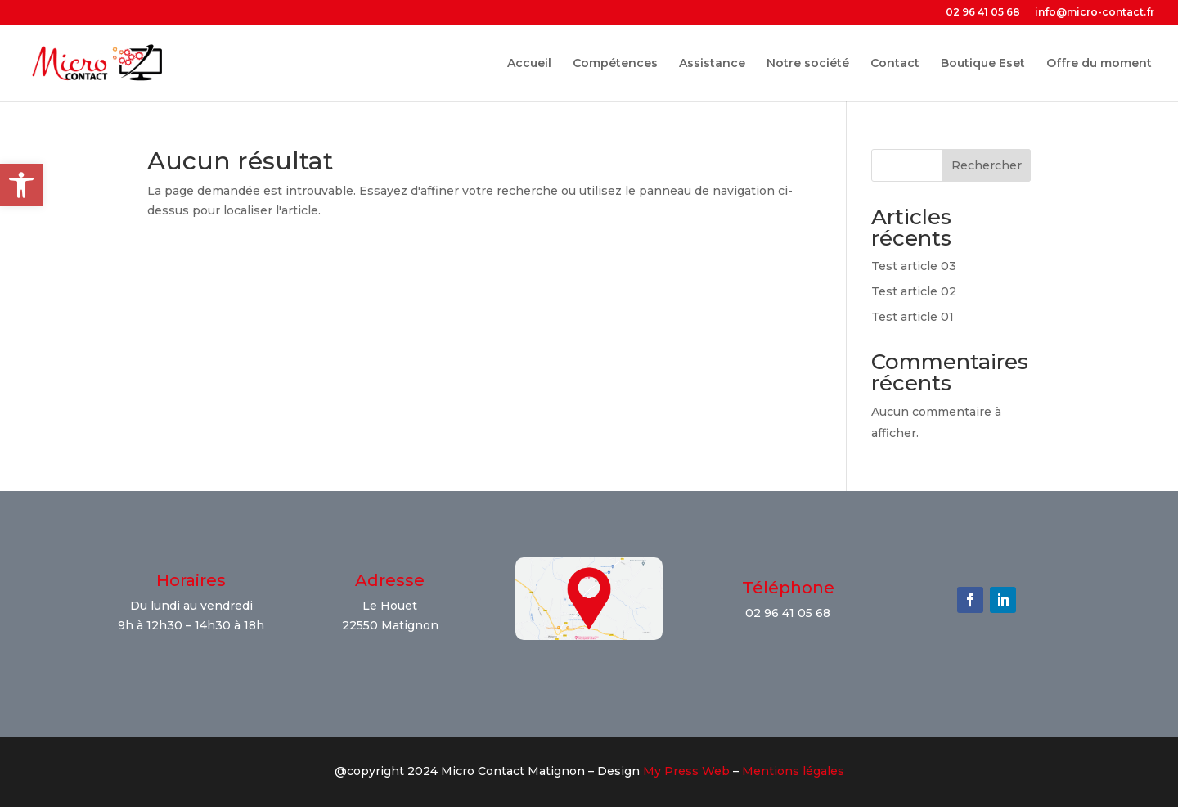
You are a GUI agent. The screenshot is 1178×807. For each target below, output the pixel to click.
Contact (894, 63)
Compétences (615, 63)
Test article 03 (913, 266)
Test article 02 (913, 291)
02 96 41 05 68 (983, 12)
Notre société (808, 63)
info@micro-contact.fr (1094, 12)
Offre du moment (1099, 63)
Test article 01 (912, 316)
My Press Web (686, 771)
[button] (21, 185)
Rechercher (986, 165)
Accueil (529, 63)
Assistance (712, 63)
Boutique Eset (983, 63)
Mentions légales (793, 771)
